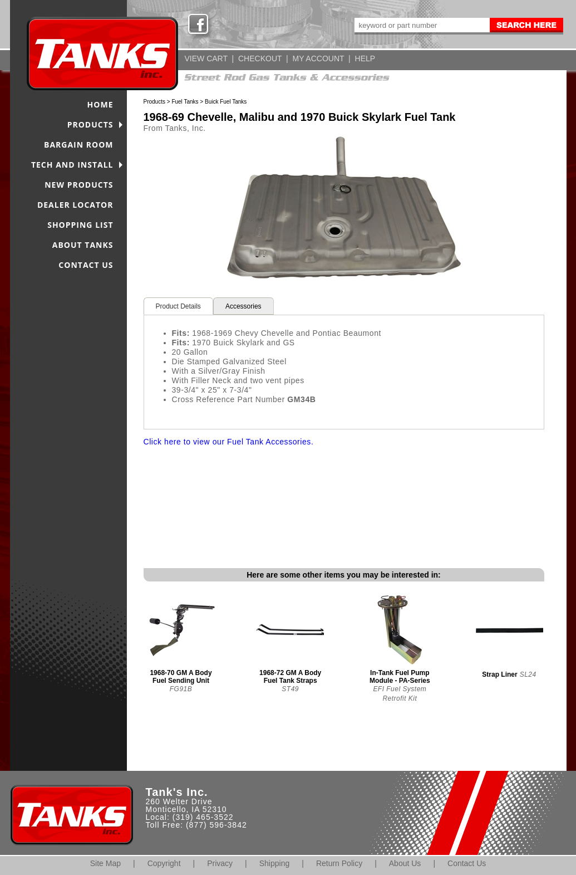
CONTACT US (85, 265)
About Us (405, 863)
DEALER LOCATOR (75, 204)
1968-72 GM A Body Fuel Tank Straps (290, 677)
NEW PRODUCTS (79, 184)
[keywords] (421, 25)
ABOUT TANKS (83, 244)
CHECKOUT (260, 58)
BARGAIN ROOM (79, 144)
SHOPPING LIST (80, 224)
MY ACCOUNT (318, 58)
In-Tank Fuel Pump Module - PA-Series (400, 677)
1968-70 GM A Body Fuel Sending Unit (180, 677)
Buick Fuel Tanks (226, 102)
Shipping (274, 863)
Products (154, 102)
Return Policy (339, 863)
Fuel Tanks (184, 102)
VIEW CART (206, 58)
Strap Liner (499, 674)
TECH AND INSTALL (72, 164)
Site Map (105, 863)
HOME (100, 104)
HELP (365, 58)
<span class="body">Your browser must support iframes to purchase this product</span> (344, 507)
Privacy (220, 863)
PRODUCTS (90, 124)
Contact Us (466, 863)
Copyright (164, 863)
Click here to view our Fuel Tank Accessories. (229, 441)
